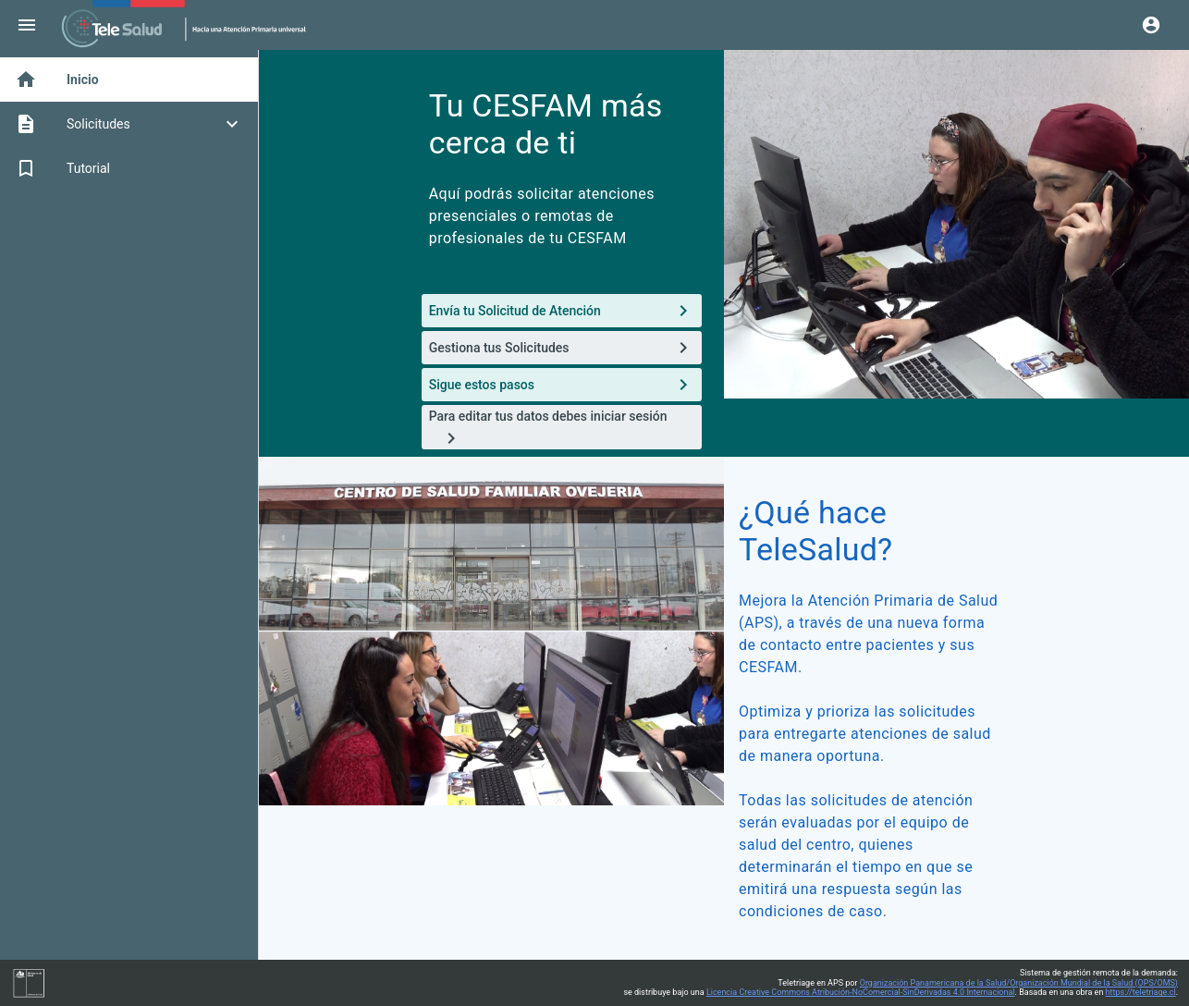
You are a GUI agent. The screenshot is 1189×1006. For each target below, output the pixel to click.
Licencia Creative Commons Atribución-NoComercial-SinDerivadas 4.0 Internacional (860, 992)
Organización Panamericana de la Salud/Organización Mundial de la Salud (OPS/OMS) (1019, 983)
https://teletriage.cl (1141, 992)
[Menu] (27, 25)
